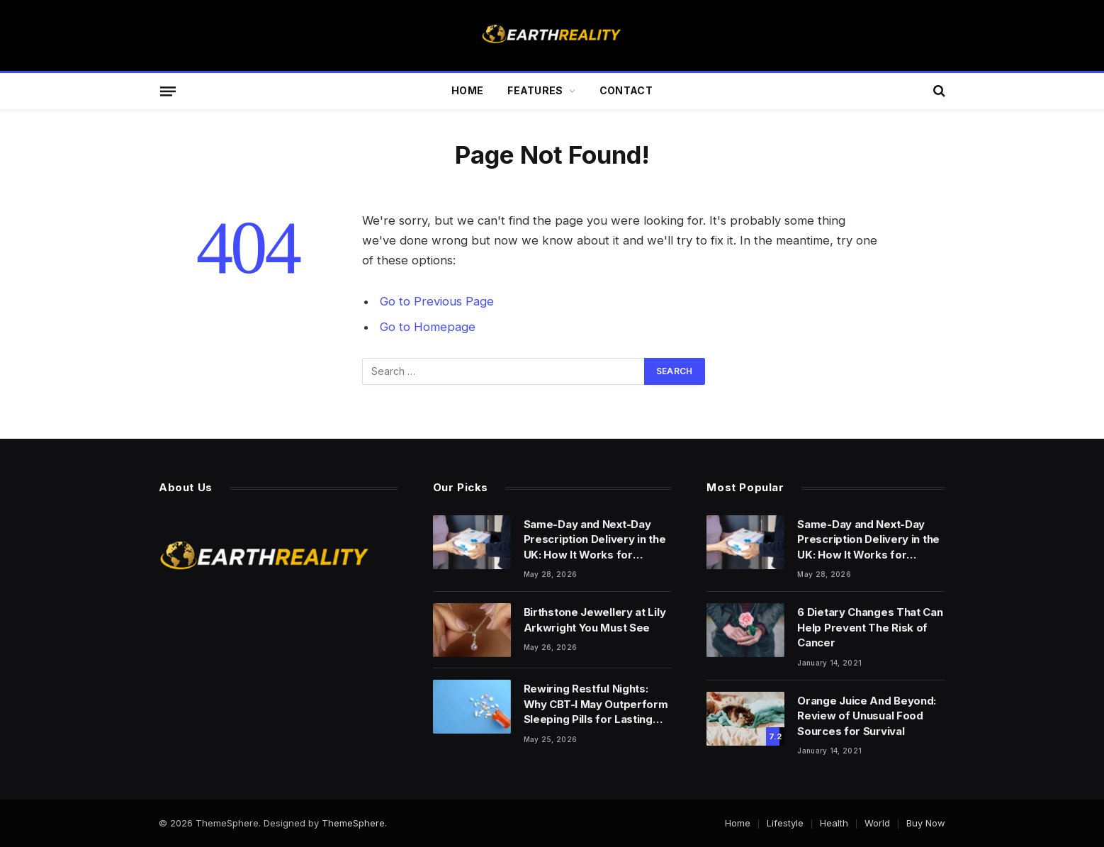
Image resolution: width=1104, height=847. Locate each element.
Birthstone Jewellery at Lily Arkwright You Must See (595, 619)
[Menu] (168, 90)
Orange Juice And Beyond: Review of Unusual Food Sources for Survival (866, 716)
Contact (626, 90)
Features (535, 90)
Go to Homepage (427, 327)
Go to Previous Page (437, 301)
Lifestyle (785, 823)
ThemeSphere (353, 823)
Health (834, 823)
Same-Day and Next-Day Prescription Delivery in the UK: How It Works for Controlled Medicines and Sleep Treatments (595, 539)
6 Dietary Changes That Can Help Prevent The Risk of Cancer (869, 627)
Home (467, 90)
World (877, 823)
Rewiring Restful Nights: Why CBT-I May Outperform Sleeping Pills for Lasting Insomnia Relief (596, 704)
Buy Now (925, 823)
